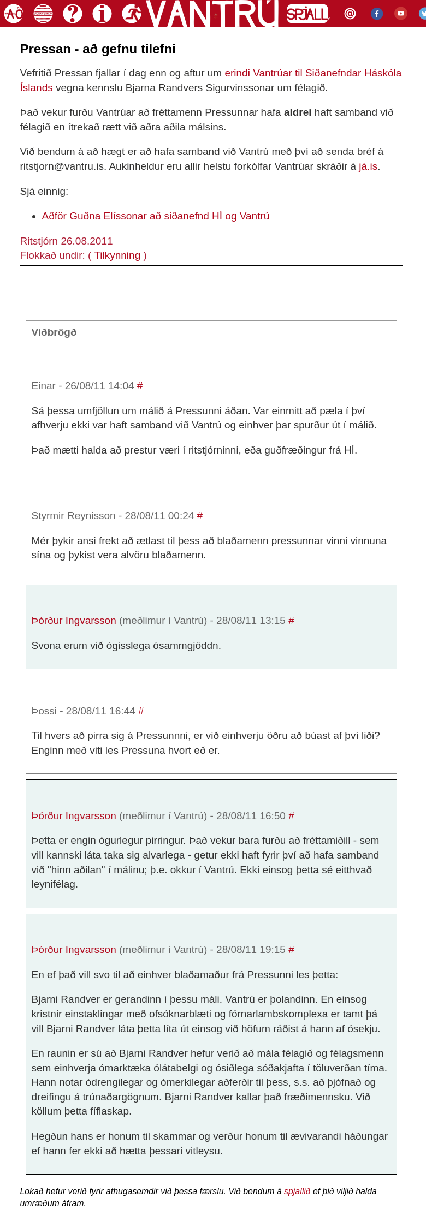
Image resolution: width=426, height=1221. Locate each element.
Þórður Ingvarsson (74, 620)
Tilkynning (117, 255)
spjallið (297, 1191)
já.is (368, 166)
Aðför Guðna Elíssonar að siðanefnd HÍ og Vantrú (156, 216)
